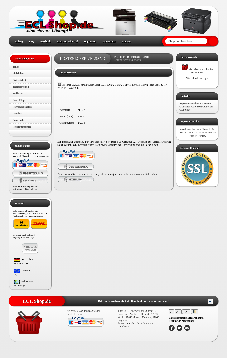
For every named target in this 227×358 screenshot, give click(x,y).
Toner (16, 66)
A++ (186, 311)
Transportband (21, 86)
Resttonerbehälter (22, 106)
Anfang (19, 41)
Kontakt (126, 41)
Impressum (90, 41)
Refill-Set (18, 93)
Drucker (17, 113)
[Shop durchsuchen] (186, 41)
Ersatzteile (18, 120)
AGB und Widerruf (67, 41)
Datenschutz (109, 41)
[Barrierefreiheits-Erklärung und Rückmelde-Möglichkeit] (186, 319)
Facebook (45, 41)
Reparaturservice (22, 126)
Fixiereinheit (19, 80)
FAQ (31, 41)
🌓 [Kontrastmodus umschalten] (194, 311)
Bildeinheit (18, 73)
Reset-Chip (18, 100)
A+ (178, 311)
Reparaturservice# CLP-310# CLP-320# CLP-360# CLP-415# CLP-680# (196, 106)
